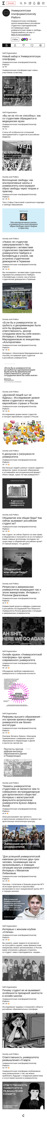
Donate (11, 3)
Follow (15, 39)
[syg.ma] (3, 3)
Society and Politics (10, 177)
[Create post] (30, 3)
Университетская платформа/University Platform (19, 63)
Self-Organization (9, 53)
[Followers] (26, 39)
